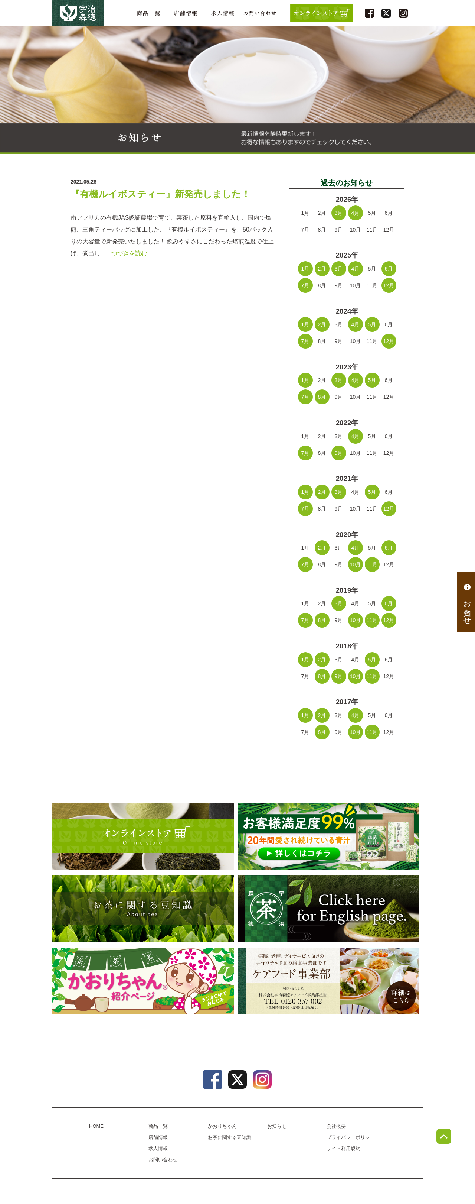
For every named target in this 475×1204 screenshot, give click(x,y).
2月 (322, 269)
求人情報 (222, 13)
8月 (322, 397)
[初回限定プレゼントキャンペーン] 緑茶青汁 (328, 836)
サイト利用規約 (343, 1148)
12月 (388, 285)
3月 (339, 213)
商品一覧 (148, 13)
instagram (403, 13)
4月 (355, 213)
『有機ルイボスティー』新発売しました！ (160, 194)
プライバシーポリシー (351, 1137)
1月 (305, 269)
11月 (372, 564)
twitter (386, 13)
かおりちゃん (143, 981)
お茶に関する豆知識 (143, 908)
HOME (96, 1126)
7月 (305, 285)
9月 (339, 453)
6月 (389, 269)
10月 (355, 564)
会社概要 (336, 1126)
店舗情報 (185, 13)
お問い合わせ (259, 13)
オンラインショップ (143, 836)
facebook (369, 13)
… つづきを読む (125, 253)
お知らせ (467, 602)
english (328, 908)
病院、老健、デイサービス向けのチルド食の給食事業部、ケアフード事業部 (328, 981)
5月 (372, 324)
